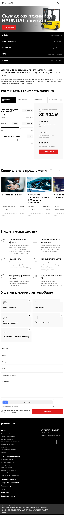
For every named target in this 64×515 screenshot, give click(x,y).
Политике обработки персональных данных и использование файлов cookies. (24, 511)
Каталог (4, 430)
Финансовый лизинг (7, 459)
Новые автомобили (6, 434)
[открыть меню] (62, 2)
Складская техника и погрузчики (10, 442)
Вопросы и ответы (8, 496)
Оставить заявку (9, 27)
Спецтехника (4, 447)
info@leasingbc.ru (46, 433)
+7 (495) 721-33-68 (50, 430)
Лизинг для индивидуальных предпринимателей (9, 466)
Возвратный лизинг (6, 473)
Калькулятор (6, 486)
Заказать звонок (49, 442)
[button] (59, 171)
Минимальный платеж (22, 100)
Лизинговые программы (11, 456)
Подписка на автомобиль (8, 470)
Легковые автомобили (7, 439)
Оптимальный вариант (7, 100)
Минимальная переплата (53, 100)
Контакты (5, 493)
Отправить (47, 411)
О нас (3, 489)
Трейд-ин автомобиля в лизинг (10, 475)
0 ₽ (27, 123)
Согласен (57, 509)
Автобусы (3, 452)
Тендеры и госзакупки (10, 483)
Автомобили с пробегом (8, 436)
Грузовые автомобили (7, 444)
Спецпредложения (8, 479)
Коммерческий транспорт (8, 449)
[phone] (58, 3)
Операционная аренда (7, 462)
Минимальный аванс (38, 100)
